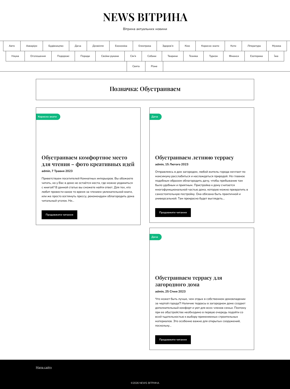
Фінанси (234, 56)
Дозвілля (98, 46)
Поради (85, 56)
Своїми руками (110, 56)
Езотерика (256, 56)
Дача (78, 46)
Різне (154, 66)
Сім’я (133, 56)
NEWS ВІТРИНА (145, 16)
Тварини (173, 56)
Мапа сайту (44, 367)
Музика (276, 46)
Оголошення (38, 56)
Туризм (213, 56)
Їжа (276, 56)
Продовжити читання (59, 214)
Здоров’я (167, 46)
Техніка (193, 56)
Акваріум (31, 46)
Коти (233, 46)
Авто (12, 46)
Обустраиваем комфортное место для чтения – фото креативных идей (88, 160)
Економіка (121, 46)
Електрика (145, 46)
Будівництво (55, 46)
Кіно (187, 46)
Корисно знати (210, 46)
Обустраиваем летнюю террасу (194, 157)
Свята (136, 66)
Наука (15, 56)
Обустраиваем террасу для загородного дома (188, 281)
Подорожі (63, 56)
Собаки (151, 56)
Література (254, 46)
